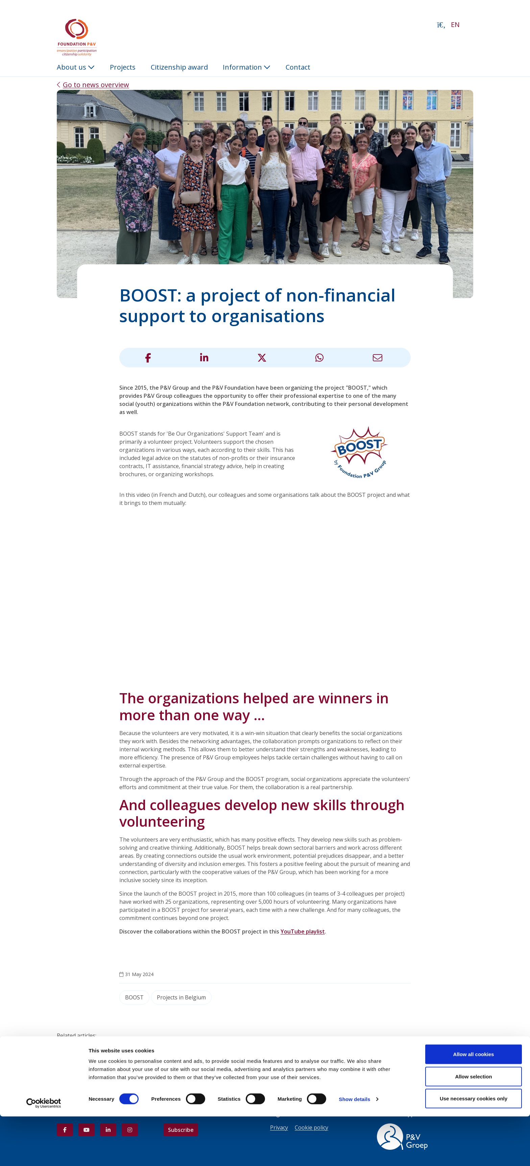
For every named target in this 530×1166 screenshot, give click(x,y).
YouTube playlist (303, 931)
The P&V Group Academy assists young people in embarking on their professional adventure (181, 1043)
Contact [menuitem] (298, 67)
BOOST (134, 997)
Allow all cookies (473, 1104)
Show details (354, 1148)
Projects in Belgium (181, 997)
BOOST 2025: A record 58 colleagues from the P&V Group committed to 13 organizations (175, 1051)
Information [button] (246, 67)
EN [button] (455, 24)
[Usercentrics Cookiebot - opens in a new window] (43, 1153)
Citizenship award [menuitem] (179, 67)
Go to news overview (96, 84)
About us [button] (76, 67)
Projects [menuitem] (123, 67)
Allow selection (473, 1126)
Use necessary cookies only (473, 1148)
